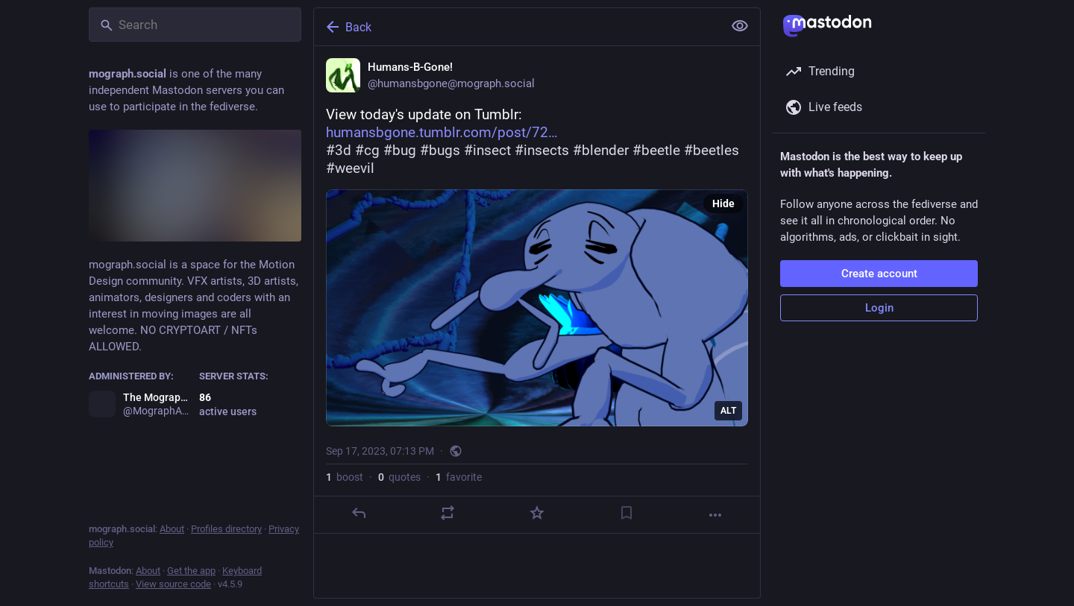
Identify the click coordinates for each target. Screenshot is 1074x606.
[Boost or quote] (447, 513)
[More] (715, 515)
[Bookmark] (626, 513)
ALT (728, 410)
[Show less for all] (740, 26)
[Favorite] (537, 513)
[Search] (195, 24)
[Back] (517, 26)
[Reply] (359, 513)
